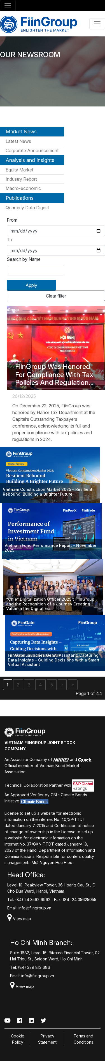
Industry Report (21, 179)
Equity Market (19, 170)
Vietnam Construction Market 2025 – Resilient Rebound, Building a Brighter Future (47, 491)
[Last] (73, 684)
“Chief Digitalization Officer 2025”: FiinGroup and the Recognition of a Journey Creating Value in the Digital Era (50, 604)
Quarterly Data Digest (27, 207)
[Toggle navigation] (8, 5)
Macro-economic (23, 188)
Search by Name (24, 259)
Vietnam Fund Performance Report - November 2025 (50, 547)
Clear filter (56, 296)
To (9, 239)
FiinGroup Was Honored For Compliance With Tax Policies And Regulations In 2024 (54, 375)
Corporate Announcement (32, 150)
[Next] (62, 684)
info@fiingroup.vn (34, 908)
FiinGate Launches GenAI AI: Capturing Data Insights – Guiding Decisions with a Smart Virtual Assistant (53, 660)
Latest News (18, 141)
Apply (31, 285)
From (12, 220)
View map (19, 918)
